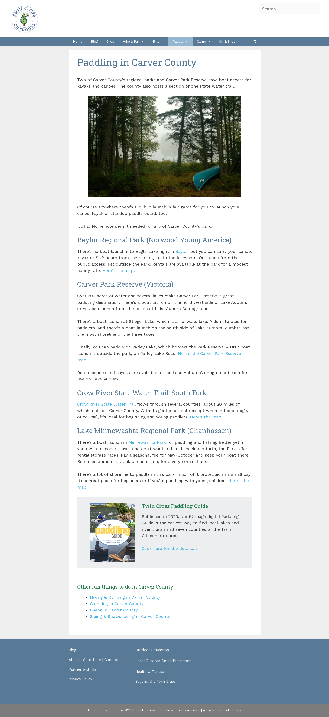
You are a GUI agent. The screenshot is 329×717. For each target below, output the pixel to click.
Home (77, 41)
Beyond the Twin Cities (155, 681)
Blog (94, 41)
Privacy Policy (80, 679)
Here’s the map (118, 270)
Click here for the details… (169, 548)
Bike (160, 41)
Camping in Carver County (116, 603)
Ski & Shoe (231, 41)
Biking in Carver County (114, 610)
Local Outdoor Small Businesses (163, 661)
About (74, 660)
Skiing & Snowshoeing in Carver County (130, 616)
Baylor (181, 251)
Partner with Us (82, 669)
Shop (110, 41)
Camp (206, 41)
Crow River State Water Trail (106, 404)
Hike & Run (136, 41)
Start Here (92, 660)
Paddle (183, 41)
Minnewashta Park (147, 442)
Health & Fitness (149, 671)
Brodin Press (231, 710)
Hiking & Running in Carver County (125, 597)
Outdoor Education (152, 650)
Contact (111, 660)
